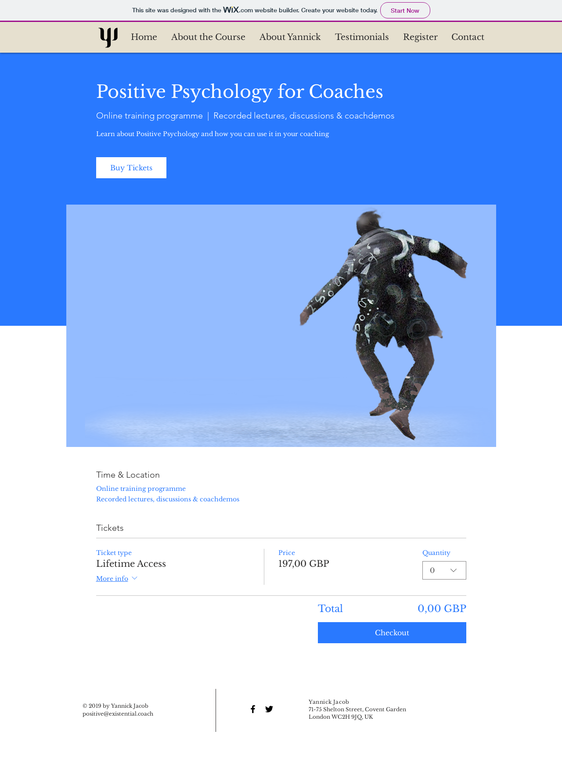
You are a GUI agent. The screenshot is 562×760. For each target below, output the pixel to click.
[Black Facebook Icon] (253, 709)
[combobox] (444, 570)
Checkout (392, 632)
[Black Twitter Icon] (269, 709)
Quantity (436, 553)
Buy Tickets (131, 167)
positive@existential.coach (118, 713)
